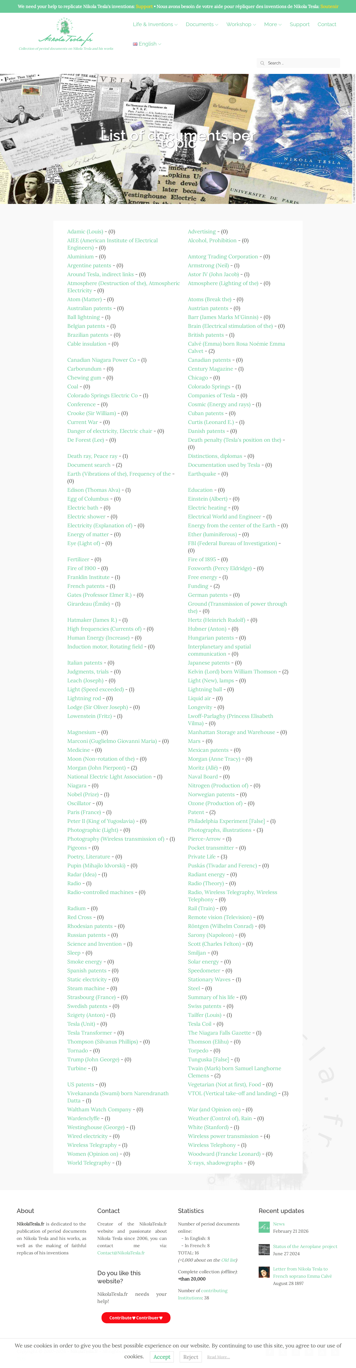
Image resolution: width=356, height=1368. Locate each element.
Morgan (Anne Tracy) (214, 758)
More (274, 24)
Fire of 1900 (81, 568)
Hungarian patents (211, 637)
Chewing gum (84, 377)
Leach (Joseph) (85, 680)
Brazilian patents (87, 334)
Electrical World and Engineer (224, 516)
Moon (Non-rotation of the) (101, 758)
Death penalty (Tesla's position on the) (234, 439)
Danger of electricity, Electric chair (109, 431)
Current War (82, 422)
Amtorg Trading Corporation (223, 256)
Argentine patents (89, 265)
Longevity (200, 707)
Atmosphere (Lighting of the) (223, 283)
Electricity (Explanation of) (99, 525)
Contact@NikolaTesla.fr (121, 1253)
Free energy (202, 577)
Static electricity (87, 979)
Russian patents (86, 935)
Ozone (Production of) (215, 803)
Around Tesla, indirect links (100, 274)
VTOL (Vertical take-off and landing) (232, 1093)
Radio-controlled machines (100, 892)
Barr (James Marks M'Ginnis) (223, 317)
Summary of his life (211, 997)
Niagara (76, 785)
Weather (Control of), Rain (220, 1118)
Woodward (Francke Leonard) (224, 1153)
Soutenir (329, 6)
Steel (194, 988)
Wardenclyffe (83, 1118)
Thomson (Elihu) (208, 1041)
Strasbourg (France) (91, 997)
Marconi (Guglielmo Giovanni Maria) (112, 741)
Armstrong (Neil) (208, 265)
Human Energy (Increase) (98, 637)
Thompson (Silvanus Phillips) (102, 1041)
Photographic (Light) (92, 830)
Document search (89, 464)
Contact (143, 44)
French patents (86, 586)
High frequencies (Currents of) (104, 628)
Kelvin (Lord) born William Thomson (232, 671)
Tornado (77, 1050)
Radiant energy (206, 874)
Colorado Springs (209, 386)
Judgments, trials (88, 671)
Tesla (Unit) (81, 1023)
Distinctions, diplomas (215, 456)
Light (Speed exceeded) (95, 689)
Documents (203, 24)
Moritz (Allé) (203, 767)
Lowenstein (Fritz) (89, 716)
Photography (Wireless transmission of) (115, 838)
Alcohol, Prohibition (212, 240)
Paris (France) (84, 812)
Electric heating (207, 507)
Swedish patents (87, 1006)
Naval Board (203, 776)
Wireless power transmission (223, 1136)
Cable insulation (87, 343)
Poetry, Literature (88, 856)
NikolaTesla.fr (66, 40)
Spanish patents (87, 970)
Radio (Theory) (206, 883)
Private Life (202, 856)
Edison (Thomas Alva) (93, 489)
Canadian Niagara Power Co (101, 359)
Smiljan (197, 952)
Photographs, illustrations (219, 830)
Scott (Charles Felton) (214, 943)
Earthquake (202, 473)
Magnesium (81, 732)
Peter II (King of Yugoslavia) (101, 821)
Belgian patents (86, 326)
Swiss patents (204, 1006)
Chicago (198, 377)
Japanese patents (209, 662)
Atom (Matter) (84, 299)
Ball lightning (83, 317)
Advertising (202, 231)
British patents (206, 334)
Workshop (243, 24)
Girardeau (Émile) (88, 603)
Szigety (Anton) (86, 1015)
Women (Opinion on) (92, 1153)
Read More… (218, 1356)
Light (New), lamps (211, 680)
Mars (194, 741)
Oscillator (79, 803)
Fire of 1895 (202, 559)
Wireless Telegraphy (92, 1145)
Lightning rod (84, 698)
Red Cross (79, 917)
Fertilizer (78, 559)
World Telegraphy (89, 1162)
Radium (76, 908)
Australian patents (89, 308)
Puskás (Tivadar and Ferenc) (222, 865)
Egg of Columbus (88, 498)
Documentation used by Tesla (224, 464)
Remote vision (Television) (220, 917)
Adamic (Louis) (85, 231)
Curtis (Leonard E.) (211, 422)
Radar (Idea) (82, 874)
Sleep (73, 952)
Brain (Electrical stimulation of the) (230, 326)
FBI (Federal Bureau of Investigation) (232, 543)
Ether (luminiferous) (212, 534)
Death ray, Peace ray (92, 456)
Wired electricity (87, 1136)
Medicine (78, 750)
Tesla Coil (199, 1023)
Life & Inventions (156, 24)
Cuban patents (206, 413)
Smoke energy (84, 961)
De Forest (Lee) (85, 439)
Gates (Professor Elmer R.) (99, 594)
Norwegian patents (211, 794)
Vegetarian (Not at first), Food (224, 1084)
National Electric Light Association (109, 776)
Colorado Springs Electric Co (102, 395)
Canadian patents (209, 359)
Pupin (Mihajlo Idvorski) (96, 865)
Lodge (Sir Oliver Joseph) (97, 707)
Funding (198, 586)
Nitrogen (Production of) (218, 785)
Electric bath (82, 507)
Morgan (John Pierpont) (96, 767)
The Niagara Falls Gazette (219, 1032)
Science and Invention (94, 943)
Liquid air (199, 698)
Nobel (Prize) (83, 794)
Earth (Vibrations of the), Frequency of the (119, 473)
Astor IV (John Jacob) (213, 274)
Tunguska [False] (208, 1059)
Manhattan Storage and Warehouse (231, 732)
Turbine (76, 1068)
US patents (80, 1084)
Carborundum (84, 368)
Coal (72, 386)
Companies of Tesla (211, 395)
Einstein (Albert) (208, 498)
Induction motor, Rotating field (105, 646)
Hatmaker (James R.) (92, 619)
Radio (74, 883)
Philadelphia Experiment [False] (226, 821)
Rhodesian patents (90, 926)
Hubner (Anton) (207, 628)
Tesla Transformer (89, 1032)
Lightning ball (205, 689)
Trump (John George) (93, 1059)
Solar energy (203, 961)
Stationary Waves (209, 979)
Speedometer (204, 970)
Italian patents (84, 662)
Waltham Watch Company (99, 1109)
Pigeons (77, 847)
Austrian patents (208, 308)
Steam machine (86, 988)
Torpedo (198, 1050)
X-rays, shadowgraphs (215, 1162)
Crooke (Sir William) (91, 413)
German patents (208, 594)
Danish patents (206, 431)
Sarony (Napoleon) (211, 935)
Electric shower (86, 516)
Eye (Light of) (83, 543)
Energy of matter (88, 534)
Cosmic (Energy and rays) (219, 404)
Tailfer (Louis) (204, 1015)
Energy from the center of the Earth (232, 525)
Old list (228, 1260)
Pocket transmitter (211, 847)
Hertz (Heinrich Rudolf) (216, 619)
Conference (81, 404)
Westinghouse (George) (96, 1127)
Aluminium (80, 256)
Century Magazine (210, 368)
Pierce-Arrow (204, 838)
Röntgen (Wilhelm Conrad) (220, 926)
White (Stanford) (208, 1127)
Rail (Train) (201, 908)
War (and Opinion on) (214, 1109)
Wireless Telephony (212, 1145)
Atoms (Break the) (209, 299)
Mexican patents (208, 750)
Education (200, 489)
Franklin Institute (88, 577)
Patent (196, 812)
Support (144, 6)
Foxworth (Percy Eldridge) (220, 568)
